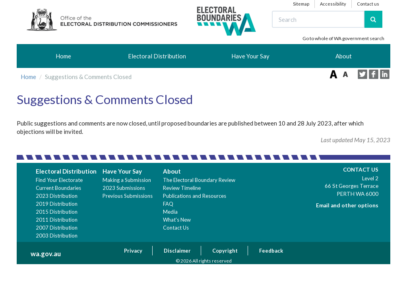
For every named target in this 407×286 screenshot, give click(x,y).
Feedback (271, 250)
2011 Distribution (57, 219)
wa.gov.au (46, 254)
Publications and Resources (194, 196)
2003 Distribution (57, 235)
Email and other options (347, 205)
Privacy (133, 250)
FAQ (168, 204)
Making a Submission (127, 180)
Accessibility (333, 3)
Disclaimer (177, 250)
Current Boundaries (58, 188)
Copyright (225, 250)
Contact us (368, 3)
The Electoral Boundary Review (199, 180)
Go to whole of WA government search (343, 38)
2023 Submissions (124, 188)
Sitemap (301, 3)
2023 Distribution (57, 196)
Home (63, 56)
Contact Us (176, 227)
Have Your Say (250, 56)
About (343, 56)
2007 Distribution (57, 227)
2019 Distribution (57, 204)
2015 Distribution (57, 212)
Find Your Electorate (59, 180)
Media (170, 212)
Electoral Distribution (157, 56)
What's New (177, 219)
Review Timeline (182, 188)
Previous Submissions (128, 196)
